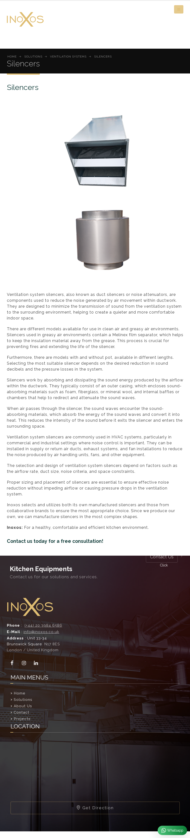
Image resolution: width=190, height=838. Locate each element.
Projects (22, 719)
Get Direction (95, 807)
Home (19, 693)
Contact (21, 712)
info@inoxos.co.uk (41, 632)
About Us (23, 706)
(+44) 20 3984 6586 (43, 625)
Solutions (23, 699)
